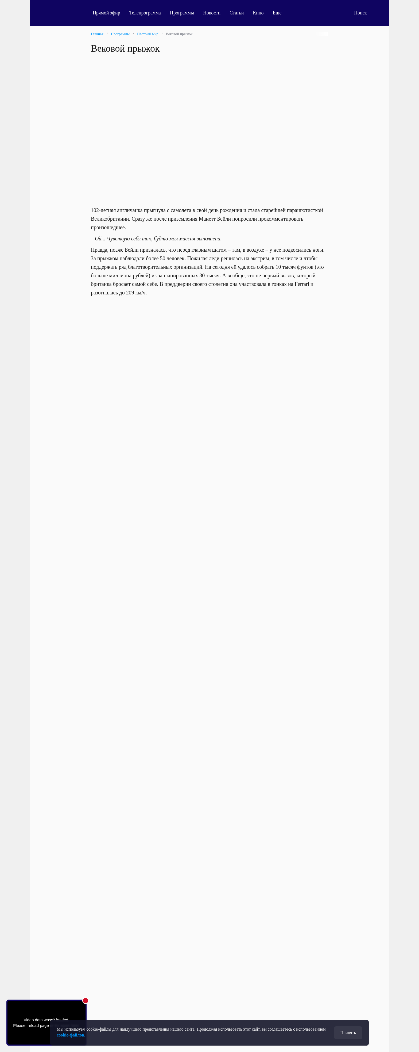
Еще (280, 13)
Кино (258, 13)
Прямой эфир (106, 13)
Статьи (237, 13)
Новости (211, 13)
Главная (97, 34)
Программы (182, 13)
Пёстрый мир (147, 34)
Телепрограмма (145, 13)
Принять (348, 1032)
